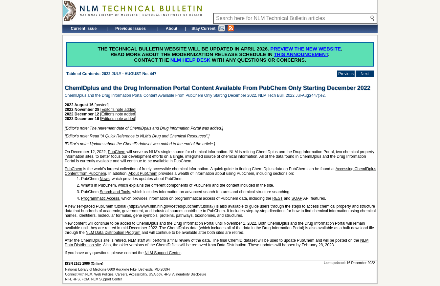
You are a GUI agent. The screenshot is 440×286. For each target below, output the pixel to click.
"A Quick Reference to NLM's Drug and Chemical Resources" (153, 136)
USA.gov (155, 274)
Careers (121, 274)
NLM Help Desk (190, 60)
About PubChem (142, 173)
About (171, 28)
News (105, 178)
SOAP (297, 198)
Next (365, 74)
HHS (76, 279)
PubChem (116, 152)
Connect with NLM (78, 274)
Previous (346, 74)
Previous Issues (130, 28)
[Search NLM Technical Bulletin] (295, 18)
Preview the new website (305, 48)
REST (277, 198)
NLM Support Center (163, 253)
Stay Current (212, 28)
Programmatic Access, (100, 198)
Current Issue (84, 28)
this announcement (301, 54)
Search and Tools (115, 192)
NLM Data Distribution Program (113, 232)
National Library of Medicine (85, 269)
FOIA (85, 279)
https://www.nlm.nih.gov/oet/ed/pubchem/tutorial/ (171, 206)
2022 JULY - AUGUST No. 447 (129, 74)
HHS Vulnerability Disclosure (185, 274)
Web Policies (104, 274)
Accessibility (138, 274)
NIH (68, 279)
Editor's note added (118, 109)
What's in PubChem (98, 185)
